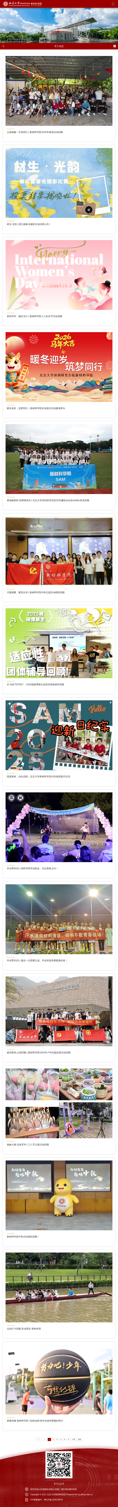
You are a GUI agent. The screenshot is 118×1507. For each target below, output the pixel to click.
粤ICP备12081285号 (53, 1500)
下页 (73, 1439)
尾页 (79, 1439)
